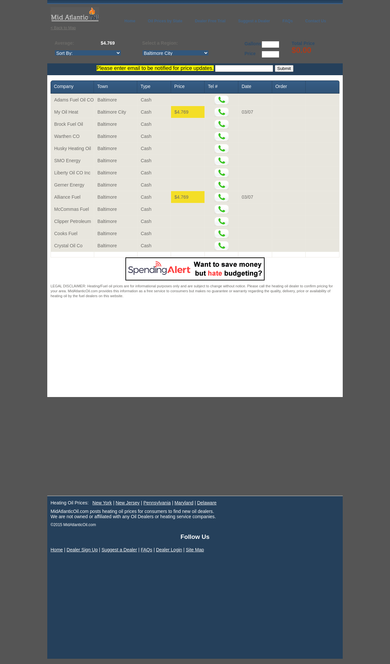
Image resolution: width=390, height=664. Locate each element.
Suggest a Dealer (119, 549)
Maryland (183, 502)
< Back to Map (63, 28)
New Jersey (128, 502)
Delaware (206, 502)
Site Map (195, 549)
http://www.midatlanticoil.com (175, 52)
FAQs (146, 549)
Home (57, 549)
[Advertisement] (195, 348)
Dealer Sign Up (82, 549)
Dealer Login (169, 549)
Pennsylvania (157, 502)
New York (102, 502)
